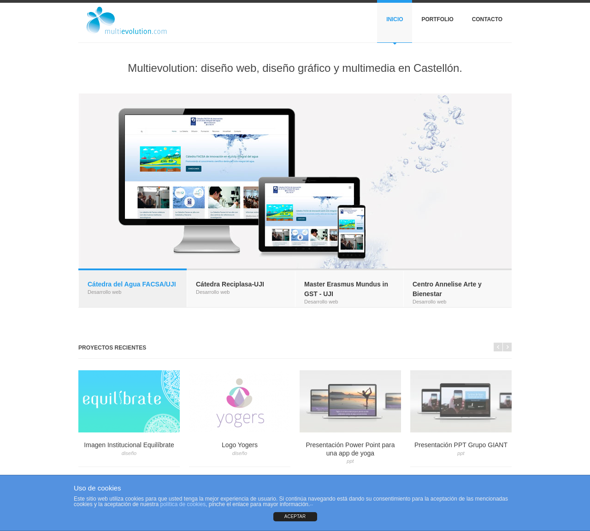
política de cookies (183, 504)
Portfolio (437, 19)
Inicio (394, 19)
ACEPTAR (295, 516)
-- (311, 504)
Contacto (487, 19)
